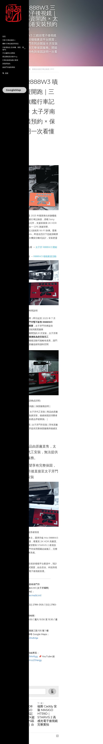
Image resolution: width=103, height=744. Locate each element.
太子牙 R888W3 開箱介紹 (48, 224)
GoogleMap (13, 90)
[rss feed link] (88, 729)
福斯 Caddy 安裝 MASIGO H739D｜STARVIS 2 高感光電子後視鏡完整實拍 (70, 714)
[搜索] (5, 73)
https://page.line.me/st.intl (48, 616)
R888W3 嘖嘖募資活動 (44, 229)
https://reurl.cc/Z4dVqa (61, 648)
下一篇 (56, 707)
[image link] (14, 13)
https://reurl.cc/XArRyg (51, 662)
